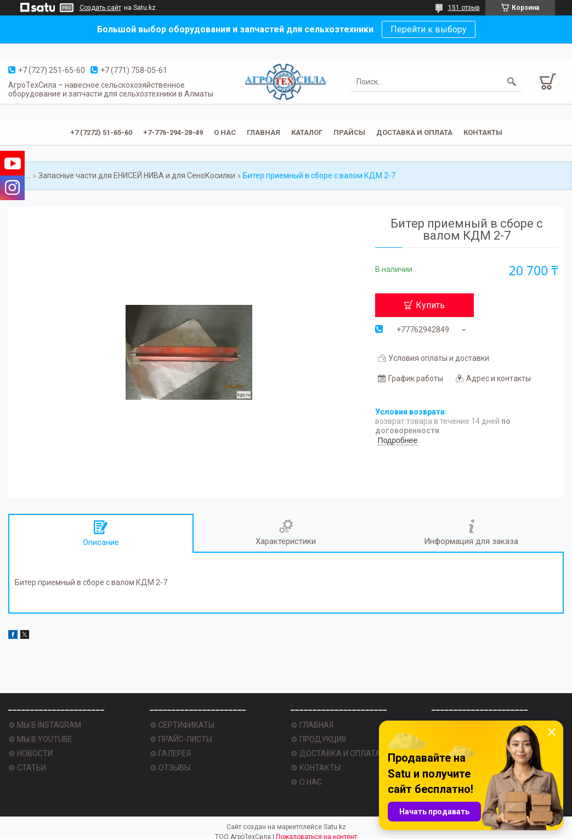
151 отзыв (464, 8)
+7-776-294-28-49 (173, 132)
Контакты (482, 132)
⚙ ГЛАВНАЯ (312, 725)
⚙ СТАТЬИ (27, 767)
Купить (430, 305)
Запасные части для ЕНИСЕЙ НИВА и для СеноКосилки (136, 175)
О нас (225, 132)
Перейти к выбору (428, 29)
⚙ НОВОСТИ (30, 753)
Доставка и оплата (414, 132)
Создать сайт (100, 8)
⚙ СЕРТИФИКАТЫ (182, 725)
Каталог (306, 132)
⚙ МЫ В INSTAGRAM (44, 725)
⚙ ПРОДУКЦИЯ (318, 739)
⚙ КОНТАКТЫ (316, 767)
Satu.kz (335, 827)
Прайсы (349, 132)
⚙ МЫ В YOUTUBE (40, 739)
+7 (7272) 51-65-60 (101, 132)
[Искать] (511, 81)
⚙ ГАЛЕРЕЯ (170, 753)
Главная (263, 132)
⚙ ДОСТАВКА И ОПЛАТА (336, 753)
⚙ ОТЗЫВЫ (170, 767)
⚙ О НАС (306, 782)
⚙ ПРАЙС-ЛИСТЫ (181, 739)
